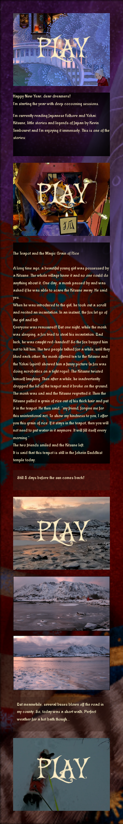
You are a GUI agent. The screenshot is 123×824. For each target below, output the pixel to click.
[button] (61, 82)
